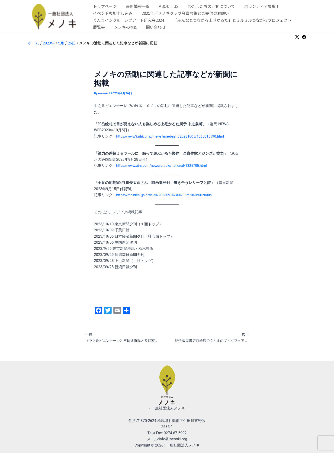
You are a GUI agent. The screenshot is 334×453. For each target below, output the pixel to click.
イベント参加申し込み (112, 13)
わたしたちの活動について (206, 6)
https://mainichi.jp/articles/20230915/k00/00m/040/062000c (167, 195)
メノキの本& (123, 27)
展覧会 (98, 27)
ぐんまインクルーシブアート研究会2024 (127, 20)
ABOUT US (165, 6)
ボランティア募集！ (255, 6)
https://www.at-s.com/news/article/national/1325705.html (164, 165)
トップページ (104, 6)
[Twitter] (297, 37)
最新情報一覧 (136, 6)
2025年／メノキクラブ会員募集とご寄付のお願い (183, 13)
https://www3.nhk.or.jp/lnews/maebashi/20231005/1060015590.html (174, 136)
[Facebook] (304, 37)
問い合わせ (152, 27)
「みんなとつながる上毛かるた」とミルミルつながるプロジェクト (230, 20)
